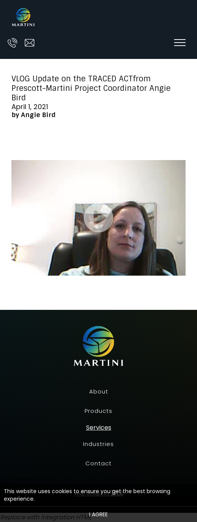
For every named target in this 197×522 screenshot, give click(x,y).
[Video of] (98, 218)
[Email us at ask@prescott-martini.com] (29, 42)
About (98, 391)
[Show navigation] (180, 42)
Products (98, 411)
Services (98, 428)
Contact (98, 463)
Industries (98, 444)
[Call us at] (12, 42)
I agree (98, 514)
